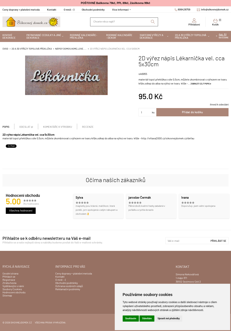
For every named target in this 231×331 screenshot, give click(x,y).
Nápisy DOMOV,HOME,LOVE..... (71, 49)
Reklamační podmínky (67, 289)
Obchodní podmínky (93, 9)
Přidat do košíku (192, 112)
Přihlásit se (218, 241)
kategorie (224, 36)
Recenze (88, 127)
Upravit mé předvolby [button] (169, 318)
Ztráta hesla (9, 283)
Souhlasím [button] (130, 318)
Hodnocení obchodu (14, 292)
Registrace (8, 280)
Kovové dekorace (9, 36)
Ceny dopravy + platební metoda (21, 9)
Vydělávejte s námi (13, 286)
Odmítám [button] (147, 318)
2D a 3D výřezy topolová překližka (190, 36)
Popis (5, 127)
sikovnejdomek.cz (21, 323)
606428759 (184, 9)
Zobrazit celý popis (200, 84)
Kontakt (51, 9)
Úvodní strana (10, 273)
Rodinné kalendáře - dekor (119, 36)
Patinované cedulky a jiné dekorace (43, 36)
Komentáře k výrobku (57, 127)
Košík (217, 22)
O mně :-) (69, 9)
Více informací (120, 9)
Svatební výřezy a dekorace (151, 36)
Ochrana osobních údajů (69, 286)
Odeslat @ (26, 127)
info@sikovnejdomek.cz (215, 9)
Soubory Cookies (12, 289)
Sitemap (7, 295)
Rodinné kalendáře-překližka (83, 36)
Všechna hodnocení (20, 210)
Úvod (5, 49)
